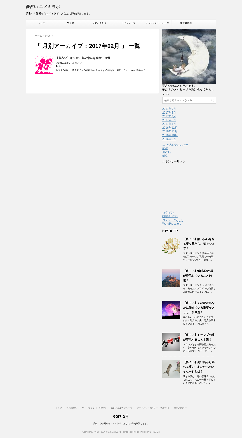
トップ (41, 23)
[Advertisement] (189, 185)
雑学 (165, 155)
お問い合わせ (99, 23)
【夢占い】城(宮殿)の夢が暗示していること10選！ (198, 276)
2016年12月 (170, 127)
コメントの (172, 220)
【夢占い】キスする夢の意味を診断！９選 (83, 58)
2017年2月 (169, 120)
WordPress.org (171, 223)
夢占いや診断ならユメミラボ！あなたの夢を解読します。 (121, 423)
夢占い (78, 63)
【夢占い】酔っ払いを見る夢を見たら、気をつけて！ (199, 244)
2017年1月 (169, 123)
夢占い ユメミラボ (43, 7)
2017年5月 (169, 112)
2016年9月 (169, 138)
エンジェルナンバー (175, 144)
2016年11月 (170, 131)
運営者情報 (186, 23)
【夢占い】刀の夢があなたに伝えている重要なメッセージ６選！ (199, 307)
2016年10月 (170, 135)
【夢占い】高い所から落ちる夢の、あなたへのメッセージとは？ (199, 367)
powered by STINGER (149, 432)
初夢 (165, 148)
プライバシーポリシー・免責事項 (153, 408)
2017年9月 (169, 108)
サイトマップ (128, 23)
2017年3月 (169, 116)
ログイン (168, 212)
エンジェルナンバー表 (157, 23)
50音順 (70, 23)
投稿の (170, 216)
